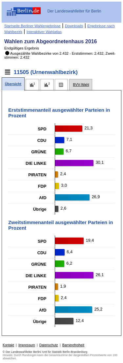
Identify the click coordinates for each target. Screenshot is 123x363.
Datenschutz (48, 345)
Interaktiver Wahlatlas (44, 32)
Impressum (26, 345)
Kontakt (8, 345)
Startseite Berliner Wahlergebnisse (32, 26)
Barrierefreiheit (73, 345)
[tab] (13, 84)
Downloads (74, 26)
